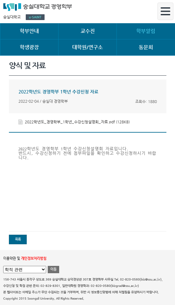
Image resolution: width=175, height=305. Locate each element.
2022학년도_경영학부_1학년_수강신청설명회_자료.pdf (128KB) (77, 122)
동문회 (146, 47)
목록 (17, 239)
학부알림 (145, 31)
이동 (53, 269)
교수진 (87, 31)
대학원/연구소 (87, 47)
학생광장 (29, 47)
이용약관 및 (24, 258)
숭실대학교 (12, 17)
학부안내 (29, 31)
